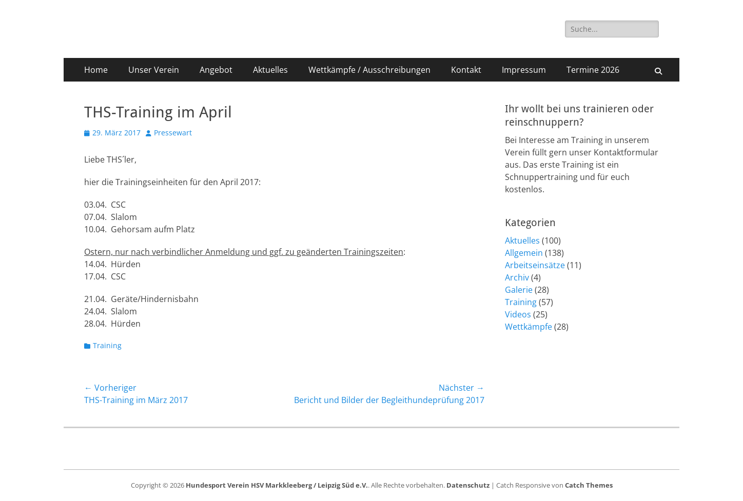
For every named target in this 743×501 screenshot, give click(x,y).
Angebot (216, 69)
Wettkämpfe (528, 326)
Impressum (524, 69)
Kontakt (466, 69)
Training (107, 345)
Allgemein (524, 252)
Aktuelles (270, 69)
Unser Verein (153, 69)
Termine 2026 (592, 69)
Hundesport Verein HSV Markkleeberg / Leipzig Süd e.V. (277, 485)
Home (96, 69)
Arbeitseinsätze (535, 265)
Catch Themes (589, 485)
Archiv (517, 277)
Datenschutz (468, 485)
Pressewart (173, 132)
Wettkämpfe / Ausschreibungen (369, 69)
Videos (518, 314)
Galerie (519, 289)
